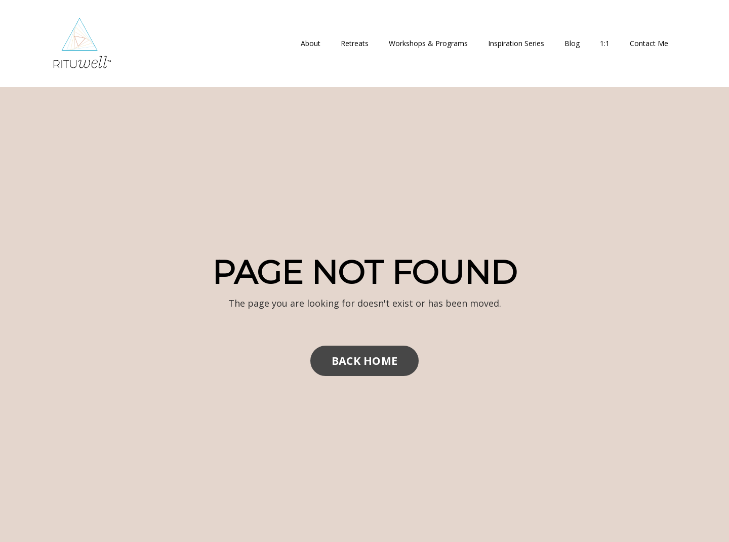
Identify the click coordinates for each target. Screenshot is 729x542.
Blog (572, 43)
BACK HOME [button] (364, 360)
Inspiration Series (516, 43)
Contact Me (649, 43)
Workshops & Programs (428, 43)
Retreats (355, 43)
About (310, 43)
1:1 (605, 43)
